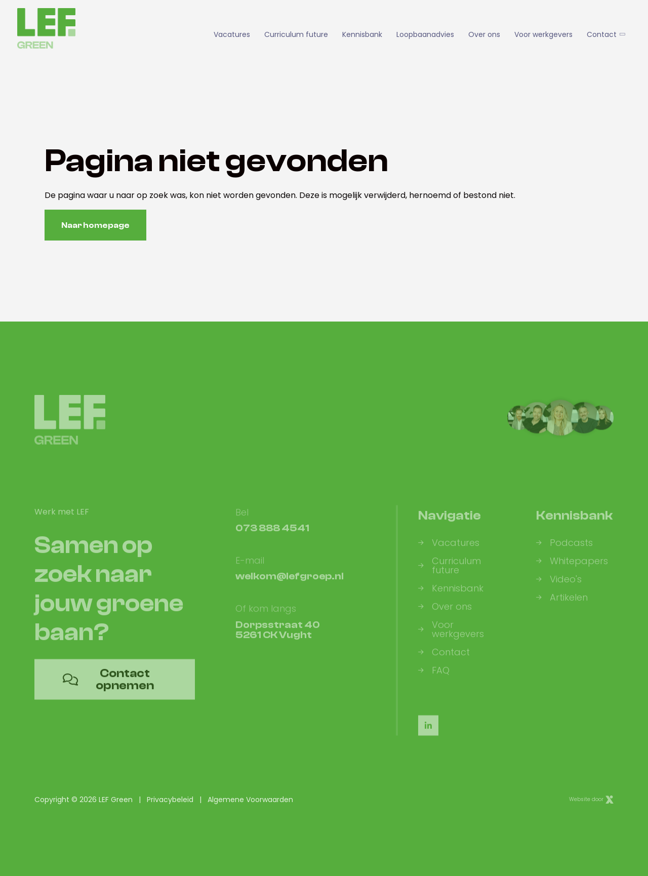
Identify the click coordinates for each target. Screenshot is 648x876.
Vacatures (232, 34)
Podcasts (564, 549)
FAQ (434, 677)
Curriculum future (296, 34)
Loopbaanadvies (425, 34)
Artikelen (562, 604)
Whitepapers (572, 567)
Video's (559, 585)
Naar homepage (95, 225)
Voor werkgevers (543, 34)
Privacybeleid (170, 799)
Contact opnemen (108, 686)
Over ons (484, 34)
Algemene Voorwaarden (250, 799)
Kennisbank (362, 34)
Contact (605, 34)
